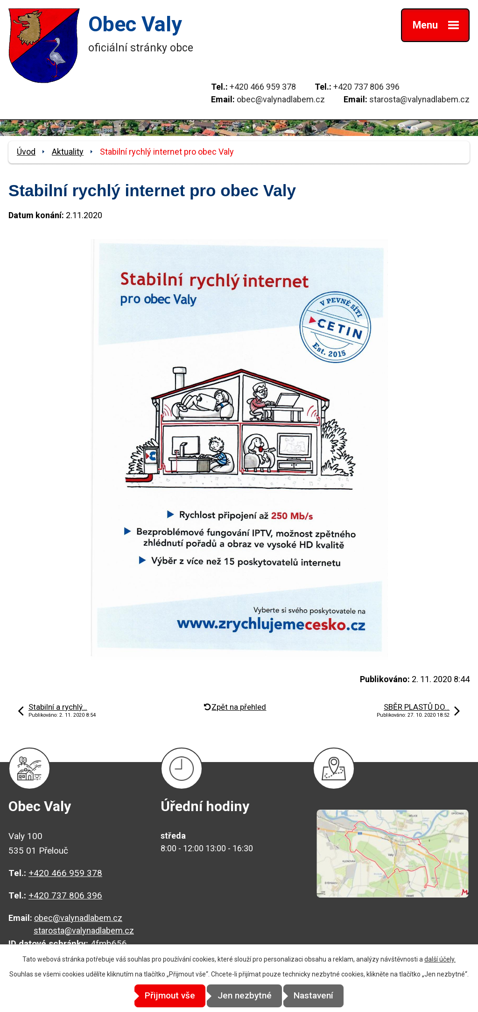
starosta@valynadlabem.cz (419, 99)
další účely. (440, 959)
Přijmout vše (160, 996)
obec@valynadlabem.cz (281, 99)
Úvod (26, 152)
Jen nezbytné (245, 996)
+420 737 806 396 (366, 87)
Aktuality (68, 152)
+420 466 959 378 (263, 87)
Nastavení (323, 996)
